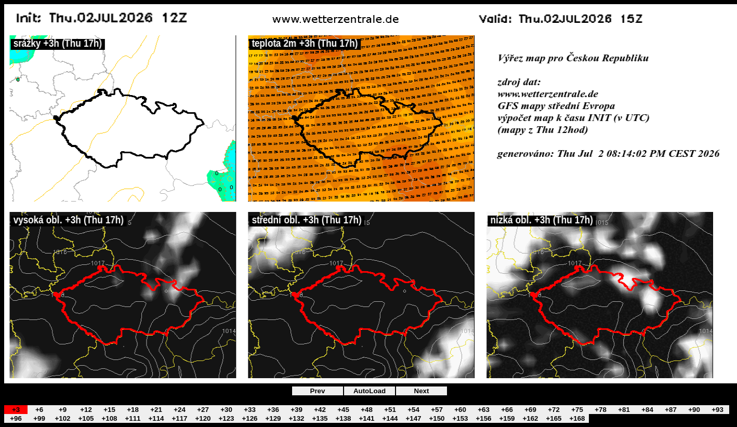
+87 (671, 409)
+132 (296, 418)
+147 (413, 418)
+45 (343, 409)
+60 (460, 409)
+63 (484, 409)
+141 (366, 418)
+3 (16, 409)
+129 (273, 418)
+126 (249, 418)
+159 (507, 418)
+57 (437, 409)
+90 (694, 409)
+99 (39, 418)
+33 (250, 409)
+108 (109, 418)
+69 (530, 409)
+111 (132, 418)
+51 (390, 409)
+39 (296, 409)
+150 (436, 418)
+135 (319, 418)
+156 (483, 418)
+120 (202, 418)
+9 (63, 409)
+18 (133, 409)
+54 (413, 409)
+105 (86, 418)
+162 (530, 418)
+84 (647, 409)
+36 (273, 409)
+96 (16, 418)
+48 (367, 409)
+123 (226, 418)
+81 (624, 409)
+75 (577, 409)
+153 (460, 418)
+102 (62, 418)
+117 (179, 418)
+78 (601, 409)
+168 (577, 418)
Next (421, 391)
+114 (156, 418)
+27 (203, 409)
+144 (390, 418)
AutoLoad (369, 391)
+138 (343, 418)
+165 (553, 418)
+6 (39, 409)
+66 (507, 409)
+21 (156, 409)
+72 (554, 409)
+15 (109, 409)
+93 (717, 409)
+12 (86, 409)
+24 (180, 409)
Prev (317, 391)
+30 (226, 409)
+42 (320, 409)
